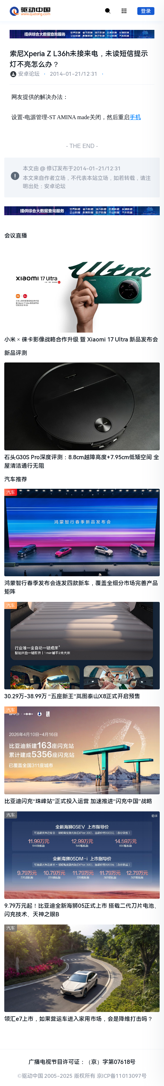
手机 (135, 117)
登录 (146, 11)
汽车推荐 (15, 479)
